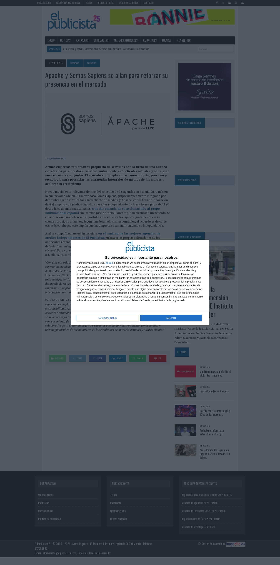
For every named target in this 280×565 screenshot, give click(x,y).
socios (109, 263)
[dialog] (140, 282)
